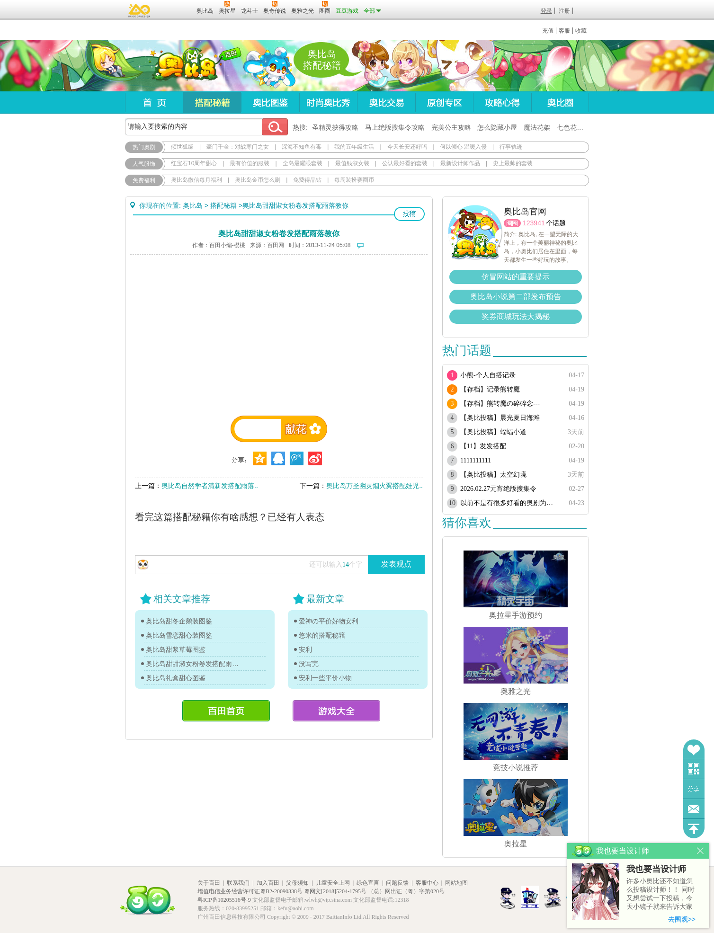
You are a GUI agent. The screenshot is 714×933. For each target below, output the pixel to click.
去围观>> (682, 919)
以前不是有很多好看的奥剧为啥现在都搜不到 (509, 502)
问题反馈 (694, 808)
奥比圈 (560, 102)
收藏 (581, 30)
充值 (547, 30)
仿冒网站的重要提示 (516, 277)
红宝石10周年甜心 (194, 163)
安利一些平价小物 (325, 678)
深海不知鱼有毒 (301, 146)
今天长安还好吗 (407, 146)
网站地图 (456, 883)
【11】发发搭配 (483, 446)
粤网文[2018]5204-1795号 (335, 891)
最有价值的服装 (249, 163)
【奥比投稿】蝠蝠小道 (493, 431)
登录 (546, 11)
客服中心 (427, 883)
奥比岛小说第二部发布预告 (515, 297)
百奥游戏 (139, 10)
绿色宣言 (368, 883)
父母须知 (297, 883)
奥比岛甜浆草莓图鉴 (175, 649)
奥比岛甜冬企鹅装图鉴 (179, 621)
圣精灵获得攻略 (335, 127)
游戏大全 (336, 710)
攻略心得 (502, 102)
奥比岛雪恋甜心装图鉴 (179, 635)
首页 (154, 102)
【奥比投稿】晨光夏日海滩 (500, 417)
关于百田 (208, 883)
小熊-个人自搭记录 (488, 375)
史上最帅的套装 (513, 163)
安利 (305, 649)
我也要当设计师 (656, 869)
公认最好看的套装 (405, 163)
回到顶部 (694, 828)
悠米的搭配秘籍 (322, 635)
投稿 (409, 214)
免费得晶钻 (307, 180)
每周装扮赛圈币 (354, 180)
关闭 (700, 851)
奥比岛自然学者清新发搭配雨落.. (209, 485)
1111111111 (475, 460)
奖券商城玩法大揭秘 (516, 316)
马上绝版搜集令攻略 (395, 127)
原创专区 (444, 102)
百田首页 (226, 710)
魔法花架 (537, 127)
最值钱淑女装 (352, 163)
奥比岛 (184, 65)
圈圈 (512, 223)
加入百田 (268, 883)
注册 (564, 11)
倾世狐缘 (182, 146)
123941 (534, 223)
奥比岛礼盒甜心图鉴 (175, 678)
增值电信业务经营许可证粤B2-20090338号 (250, 891)
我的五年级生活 (354, 146)
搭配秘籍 (212, 102)
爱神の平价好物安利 (328, 621)
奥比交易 (386, 102)
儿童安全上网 (333, 883)
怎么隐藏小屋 (497, 127)
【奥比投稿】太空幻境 (493, 474)
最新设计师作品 (460, 163)
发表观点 (396, 564)
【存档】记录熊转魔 (490, 389)
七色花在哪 (573, 127)
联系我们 (238, 883)
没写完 (309, 663)
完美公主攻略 (451, 127)
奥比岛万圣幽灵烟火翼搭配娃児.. (374, 485)
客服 (564, 30)
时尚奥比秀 (328, 102)
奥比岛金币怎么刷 (257, 180)
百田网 (175, 10)
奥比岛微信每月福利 (196, 180)
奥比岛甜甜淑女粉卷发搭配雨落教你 (194, 663)
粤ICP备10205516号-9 (224, 900)
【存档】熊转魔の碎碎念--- (500, 403)
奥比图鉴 (270, 102)
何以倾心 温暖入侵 (463, 146)
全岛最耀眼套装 (302, 163)
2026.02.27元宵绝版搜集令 (498, 488)
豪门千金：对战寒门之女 (237, 146)
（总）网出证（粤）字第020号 (406, 891)
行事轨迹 (511, 146)
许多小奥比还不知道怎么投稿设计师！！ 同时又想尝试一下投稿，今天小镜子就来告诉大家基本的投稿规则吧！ (660, 894)
